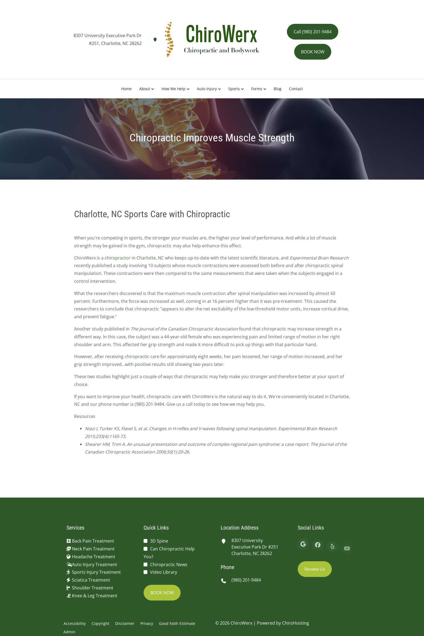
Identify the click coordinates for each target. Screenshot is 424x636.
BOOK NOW (312, 52)
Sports (234, 88)
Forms (256, 88)
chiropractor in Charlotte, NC (134, 260)
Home (126, 88)
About (144, 88)
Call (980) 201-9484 (313, 32)
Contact (296, 88)
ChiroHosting (295, 623)
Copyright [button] (100, 623)
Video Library (163, 572)
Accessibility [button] (75, 623)
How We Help (173, 88)
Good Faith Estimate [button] (177, 623)
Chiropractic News (168, 564)
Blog (277, 88)
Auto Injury (207, 88)
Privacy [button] (146, 623)
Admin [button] (69, 631)
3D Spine (159, 541)
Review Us (314, 569)
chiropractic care (142, 359)
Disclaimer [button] (124, 623)
